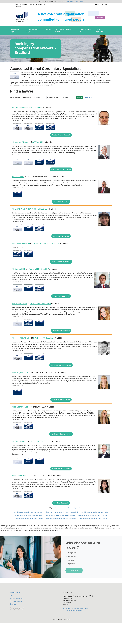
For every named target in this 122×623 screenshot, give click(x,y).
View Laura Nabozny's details (60, 262)
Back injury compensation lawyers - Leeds (28, 515)
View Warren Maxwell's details (61, 169)
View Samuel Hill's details (61, 296)
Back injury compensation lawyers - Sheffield (93, 518)
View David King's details (61, 236)
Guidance (49, 29)
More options (88, 97)
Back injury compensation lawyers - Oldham (29, 518)
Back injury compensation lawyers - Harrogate (61, 518)
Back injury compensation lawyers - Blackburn (60, 515)
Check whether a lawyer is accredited (63, 30)
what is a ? (73, 508)
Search (96, 4)
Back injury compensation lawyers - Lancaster (92, 515)
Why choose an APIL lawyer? (32, 30)
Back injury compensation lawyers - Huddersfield (62, 512)
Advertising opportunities (37, 4)
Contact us (17, 6)
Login (105, 4)
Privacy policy (79, 1)
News (16, 4)
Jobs (49, 4)
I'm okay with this (69, 1)
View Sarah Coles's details (61, 330)
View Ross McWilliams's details (61, 365)
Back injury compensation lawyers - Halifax (94, 512)
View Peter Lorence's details (61, 468)
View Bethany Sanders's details (61, 434)
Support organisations (100, 30)
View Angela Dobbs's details (61, 399)
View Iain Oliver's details (61, 201)
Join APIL (100, 17)
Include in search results (55, 508)
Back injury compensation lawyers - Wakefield (28, 512)
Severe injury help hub (85, 30)
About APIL (23, 4)
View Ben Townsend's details (61, 135)
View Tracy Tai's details (61, 503)
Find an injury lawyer (14, 30)
